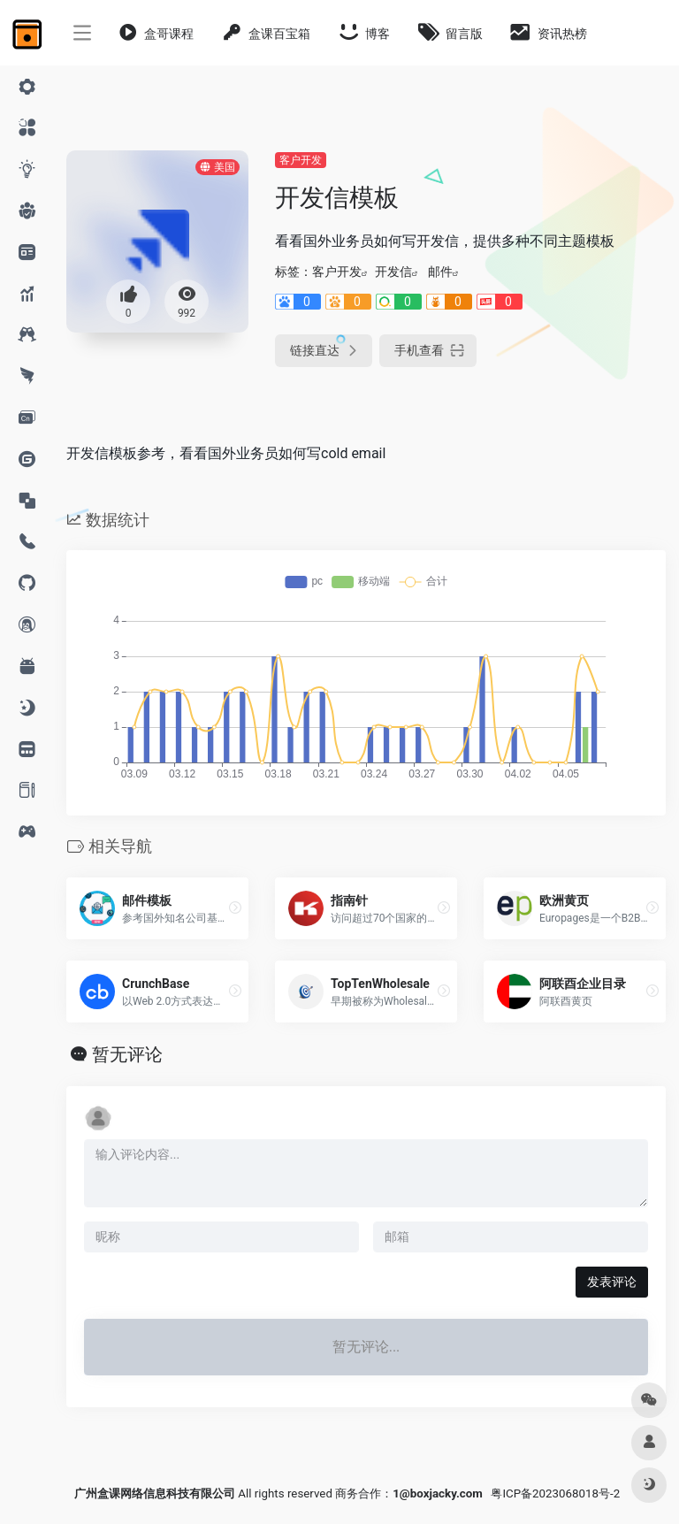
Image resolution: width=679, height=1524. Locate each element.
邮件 (440, 271)
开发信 (393, 271)
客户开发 (300, 160)
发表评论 (612, 1282)
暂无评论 (127, 1054)
